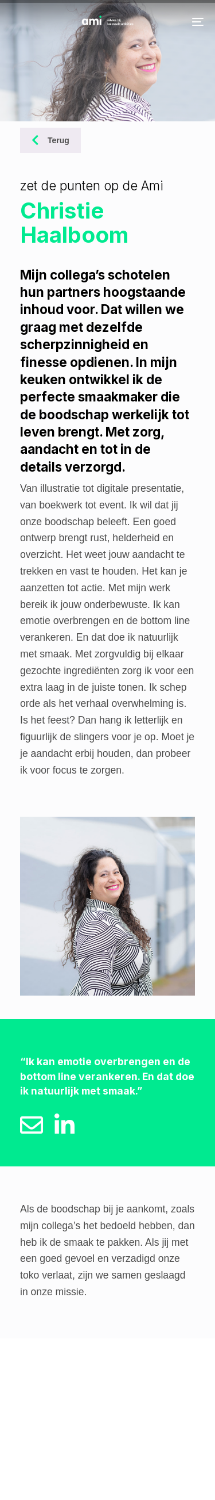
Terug (50, 140)
